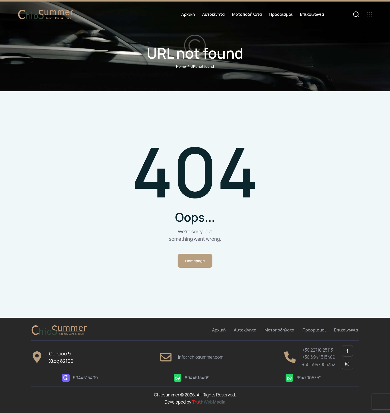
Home (181, 66)
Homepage (195, 260)
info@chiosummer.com (200, 357)
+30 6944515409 (318, 357)
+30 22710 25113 (317, 350)
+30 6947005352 (318, 364)
